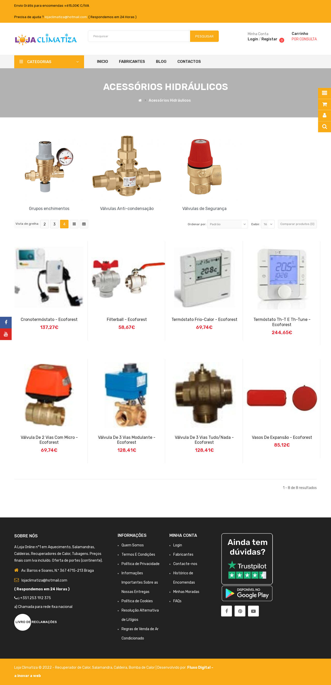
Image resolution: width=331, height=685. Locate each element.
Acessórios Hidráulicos (170, 100)
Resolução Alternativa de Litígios (140, 615)
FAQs (177, 601)
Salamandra (102, 667)
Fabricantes (183, 554)
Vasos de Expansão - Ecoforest (282, 437)
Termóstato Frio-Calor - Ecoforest (204, 319)
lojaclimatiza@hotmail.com (66, 17)
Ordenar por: (197, 224)
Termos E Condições (138, 554)
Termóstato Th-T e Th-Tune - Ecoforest (282, 322)
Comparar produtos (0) (297, 224)
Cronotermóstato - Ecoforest (49, 319)
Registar (269, 39)
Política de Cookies (137, 601)
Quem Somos (133, 545)
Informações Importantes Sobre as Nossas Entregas (140, 582)
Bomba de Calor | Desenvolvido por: (158, 667)
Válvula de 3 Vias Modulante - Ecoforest (126, 440)
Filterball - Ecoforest (127, 319)
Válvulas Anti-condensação (127, 208)
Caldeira (120, 667)
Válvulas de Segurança (204, 208)
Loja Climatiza (26, 667)
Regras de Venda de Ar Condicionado (140, 634)
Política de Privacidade (141, 564)
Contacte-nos (185, 564)
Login (253, 39)
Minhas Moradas (186, 592)
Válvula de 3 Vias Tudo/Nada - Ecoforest (204, 440)
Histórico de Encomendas (184, 578)
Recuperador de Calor (73, 667)
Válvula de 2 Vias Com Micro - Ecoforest (49, 440)
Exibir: (255, 224)
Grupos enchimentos (49, 208)
